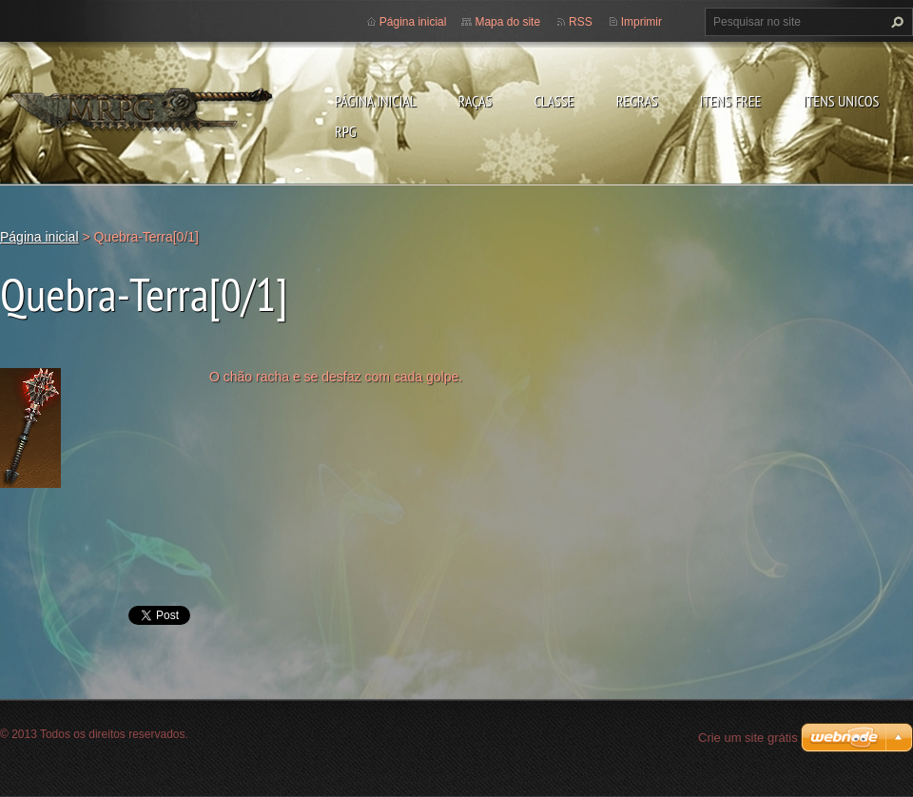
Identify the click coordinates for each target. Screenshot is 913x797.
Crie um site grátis (748, 737)
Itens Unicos (841, 100)
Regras (637, 100)
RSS (580, 22)
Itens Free (731, 100)
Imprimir (641, 22)
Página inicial (376, 100)
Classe (553, 100)
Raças (475, 100)
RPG (346, 131)
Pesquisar (895, 22)
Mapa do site (507, 22)
